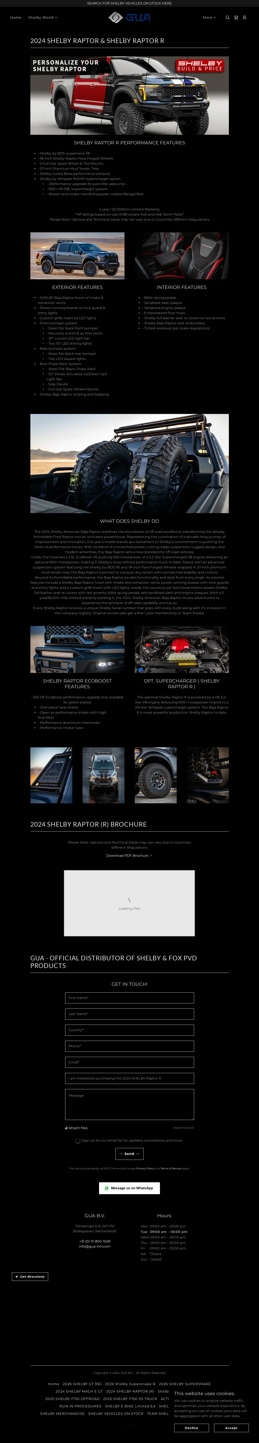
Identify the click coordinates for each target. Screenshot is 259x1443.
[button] (43, 17)
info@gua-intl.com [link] (95, 1246)
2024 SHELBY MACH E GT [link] (79, 1391)
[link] (129, 17)
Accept (231, 1428)
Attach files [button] (78, 1128)
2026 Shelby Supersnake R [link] (130, 1384)
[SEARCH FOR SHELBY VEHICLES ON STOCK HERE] (129, 3)
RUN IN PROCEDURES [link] (81, 1406)
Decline (191, 1428)
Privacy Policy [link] (145, 1168)
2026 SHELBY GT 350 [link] (82, 1384)
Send (129, 1154)
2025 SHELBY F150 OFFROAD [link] (72, 1399)
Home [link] (16, 17)
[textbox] (129, 997)
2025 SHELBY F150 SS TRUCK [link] (130, 1399)
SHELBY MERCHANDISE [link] (62, 1414)
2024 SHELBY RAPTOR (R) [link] (130, 1391)
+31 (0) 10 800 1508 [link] (94, 1241)
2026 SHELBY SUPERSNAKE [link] (185, 1384)
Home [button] (53, 1384)
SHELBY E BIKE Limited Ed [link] (130, 1406)
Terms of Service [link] (171, 1168)
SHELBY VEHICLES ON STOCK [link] (116, 1414)
